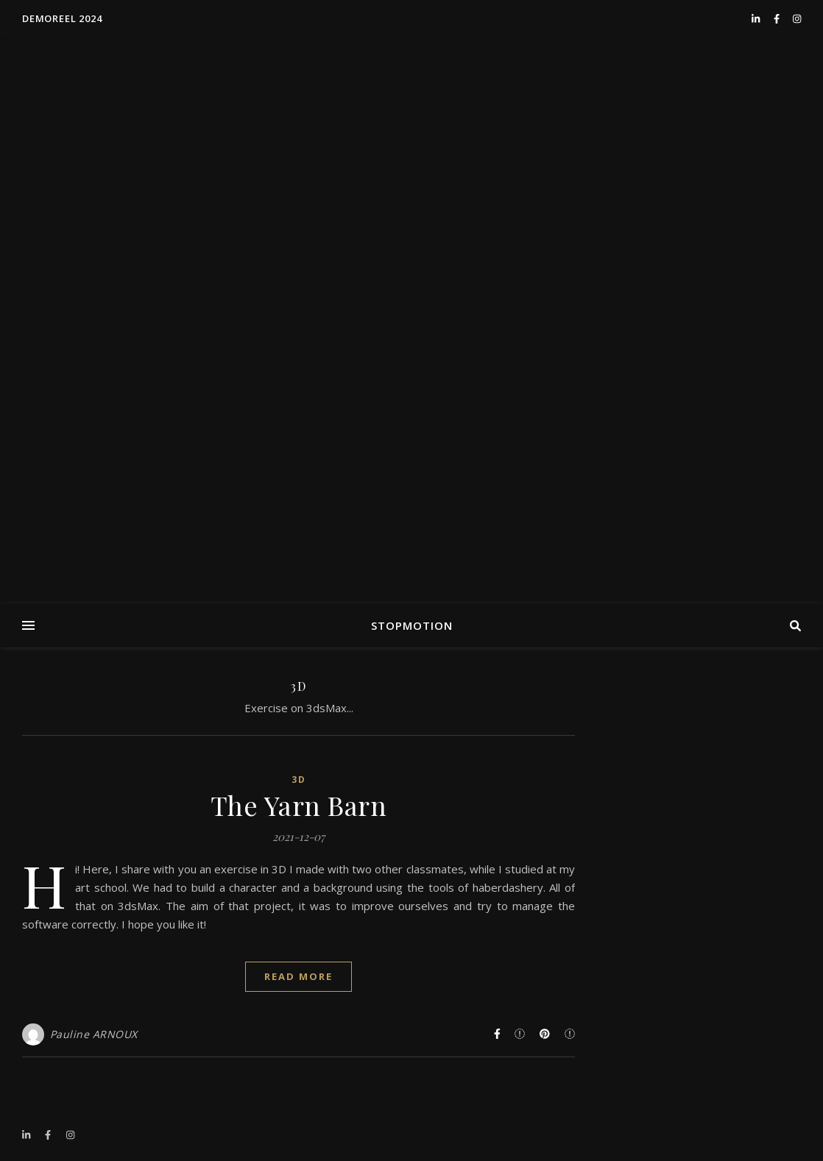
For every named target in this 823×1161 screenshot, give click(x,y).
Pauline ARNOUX (94, 1034)
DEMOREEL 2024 (62, 18)
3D (299, 779)
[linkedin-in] (757, 18)
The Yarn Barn (299, 805)
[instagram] (797, 18)
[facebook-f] (778, 18)
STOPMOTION (412, 625)
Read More (298, 976)
